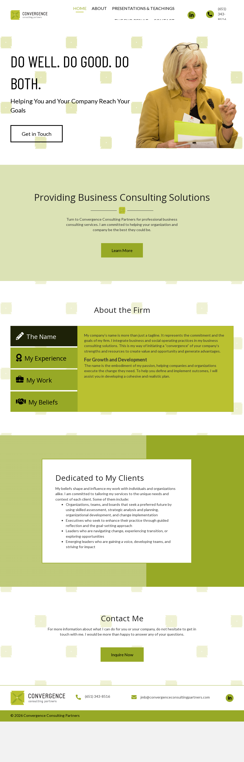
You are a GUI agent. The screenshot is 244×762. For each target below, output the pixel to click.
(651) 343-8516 (222, 14)
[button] (191, 15)
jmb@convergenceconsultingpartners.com (175, 697)
